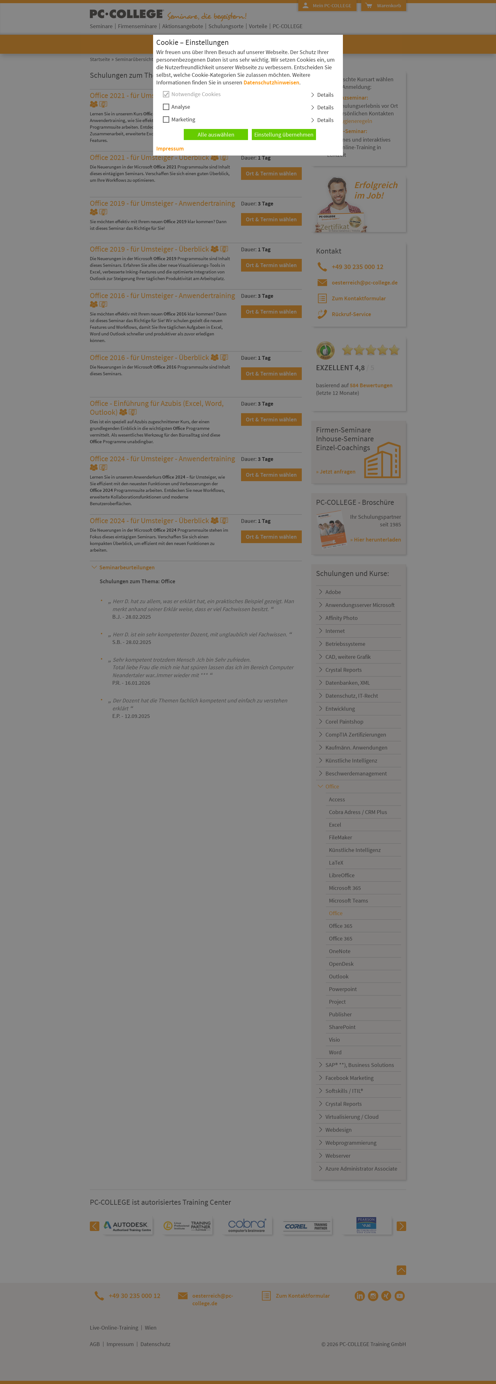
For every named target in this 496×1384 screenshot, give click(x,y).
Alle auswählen (216, 134)
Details (325, 94)
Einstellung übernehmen (283, 134)
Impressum (170, 148)
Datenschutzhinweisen (271, 82)
